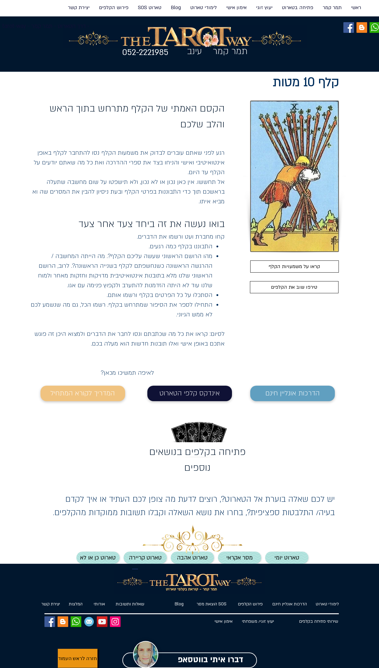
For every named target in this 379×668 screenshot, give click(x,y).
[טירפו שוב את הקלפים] (294, 287)
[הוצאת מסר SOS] (212, 604)
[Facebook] (348, 27)
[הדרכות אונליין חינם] (292, 393)
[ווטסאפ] (76, 621)
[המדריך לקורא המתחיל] (82, 393)
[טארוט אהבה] (192, 558)
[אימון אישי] (223, 621)
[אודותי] (99, 604)
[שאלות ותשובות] (130, 604)
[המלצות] (75, 604)
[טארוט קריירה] (145, 558)
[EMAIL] (89, 621)
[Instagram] (115, 621)
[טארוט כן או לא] (98, 558)
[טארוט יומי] (286, 558)
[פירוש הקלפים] (250, 604)
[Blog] (179, 604)
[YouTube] (102, 621)
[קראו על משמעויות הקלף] (294, 266)
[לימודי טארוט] (325, 604)
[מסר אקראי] (239, 558)
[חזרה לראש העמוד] (78, 658)
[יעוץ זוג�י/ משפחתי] (258, 621)
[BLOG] (361, 27)
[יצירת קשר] (50, 604)
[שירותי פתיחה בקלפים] (319, 621)
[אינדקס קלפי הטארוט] (189, 393)
